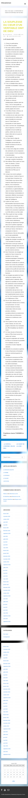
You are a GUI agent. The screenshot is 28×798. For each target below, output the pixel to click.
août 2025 (5, 522)
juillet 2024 (5, 539)
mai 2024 (5, 542)
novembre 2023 (6, 559)
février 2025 (6, 527)
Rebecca (5, 493)
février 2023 (6, 581)
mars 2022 (5, 613)
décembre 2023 (6, 556)
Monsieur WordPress (7, 499)
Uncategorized (6, 636)
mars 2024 (5, 547)
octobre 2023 (6, 561)
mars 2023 (5, 578)
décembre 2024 (6, 530)
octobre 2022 (6, 593)
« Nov (13, 781)
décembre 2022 (6, 587)
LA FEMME (5, 472)
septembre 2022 (6, 595)
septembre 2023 (6, 564)
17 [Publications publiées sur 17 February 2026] (7, 774)
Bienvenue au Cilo (14, 493)
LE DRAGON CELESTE (8, 469)
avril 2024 (5, 544)
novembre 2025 (6, 516)
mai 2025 (5, 525)
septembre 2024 (6, 533)
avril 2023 (5, 576)
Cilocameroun (6, 3)
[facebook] (2, 790)
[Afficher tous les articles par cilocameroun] (7, 34)
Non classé (18, 36)
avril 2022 (5, 610)
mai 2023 (5, 573)
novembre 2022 (6, 590)
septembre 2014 (6, 621)
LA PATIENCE (6, 475)
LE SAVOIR (5, 478)
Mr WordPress (6, 496)
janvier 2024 (6, 553)
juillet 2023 (5, 567)
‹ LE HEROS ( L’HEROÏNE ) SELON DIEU (9, 446)
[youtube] (5, 790)
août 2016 (5, 618)
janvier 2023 (6, 584)
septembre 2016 (6, 615)
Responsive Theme (21, 794)
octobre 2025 (6, 519)
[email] (8, 790)
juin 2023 (5, 570)
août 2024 (5, 536)
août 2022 (5, 598)
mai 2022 (5, 607)
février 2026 (6, 513)
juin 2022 (5, 604)
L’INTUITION (6, 481)
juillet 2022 (5, 601)
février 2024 (6, 550)
